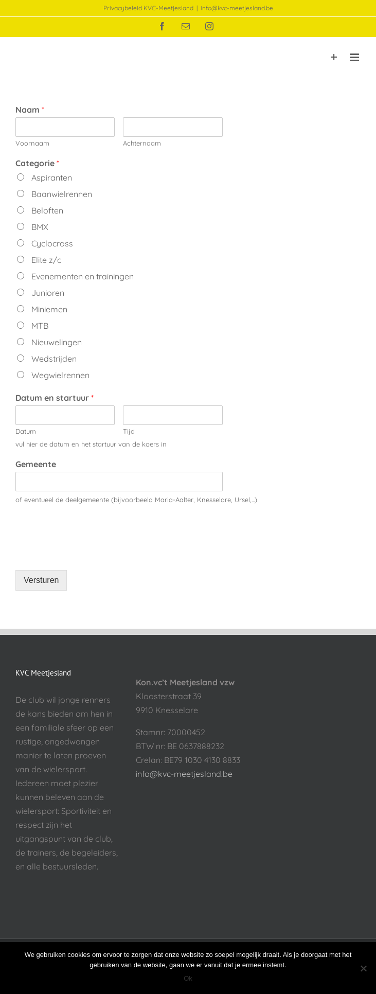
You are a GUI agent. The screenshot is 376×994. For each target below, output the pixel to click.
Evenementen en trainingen (81, 276)
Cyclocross (51, 243)
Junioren (46, 293)
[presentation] (93, 553)
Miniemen (48, 309)
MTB (38, 326)
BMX (38, 227)
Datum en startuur (54, 398)
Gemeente (35, 464)
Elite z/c (45, 260)
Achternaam (142, 143)
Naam (29, 109)
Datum (25, 431)
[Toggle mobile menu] (355, 57)
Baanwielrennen (60, 194)
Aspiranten (50, 177)
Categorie (37, 163)
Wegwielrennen (59, 375)
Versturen (41, 580)
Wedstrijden (53, 358)
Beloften (46, 210)
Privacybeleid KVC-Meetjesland (148, 8)
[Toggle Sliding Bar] (334, 57)
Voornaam (32, 143)
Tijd (129, 431)
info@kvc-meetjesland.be (237, 8)
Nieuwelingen (55, 342)
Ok (188, 978)
